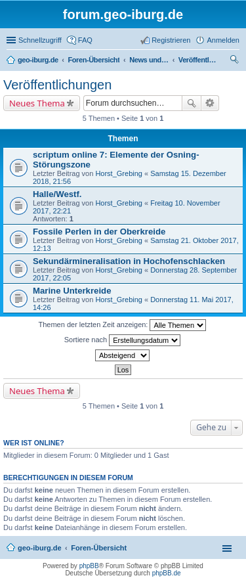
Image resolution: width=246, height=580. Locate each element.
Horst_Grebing (118, 173)
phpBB (89, 565)
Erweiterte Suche (210, 103)
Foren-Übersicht (99, 548)
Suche (191, 103)
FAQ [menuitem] (85, 40)
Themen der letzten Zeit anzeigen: (123, 325)
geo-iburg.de (40, 548)
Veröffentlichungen (57, 85)
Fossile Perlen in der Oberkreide (99, 231)
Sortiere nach (122, 340)
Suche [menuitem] (235, 61)
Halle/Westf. (57, 194)
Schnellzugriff (40, 40)
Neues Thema (37, 103)
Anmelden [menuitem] (223, 40)
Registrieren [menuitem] (171, 40)
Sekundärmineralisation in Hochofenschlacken (129, 261)
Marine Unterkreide (72, 291)
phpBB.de (166, 573)
